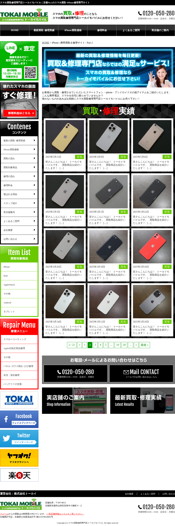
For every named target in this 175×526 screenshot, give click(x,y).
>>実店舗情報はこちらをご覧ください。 (65, 514)
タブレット (9, 311)
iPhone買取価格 (72, 30)
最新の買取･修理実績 (14, 140)
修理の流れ (9, 176)
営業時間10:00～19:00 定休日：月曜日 (75, 373)
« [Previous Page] (79, 344)
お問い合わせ (10, 239)
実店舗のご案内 (160, 30)
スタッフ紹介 (10, 203)
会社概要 (8, 230)
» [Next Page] (136, 344)
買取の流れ (9, 158)
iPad (6, 275)
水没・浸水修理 (11, 375)
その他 (7, 293)
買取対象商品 (10, 167)
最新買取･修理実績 (44, 30)
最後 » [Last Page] (144, 344)
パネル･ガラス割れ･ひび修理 (18, 366)
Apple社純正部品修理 (14, 348)
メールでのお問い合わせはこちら (141, 373)
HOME (15, 30)
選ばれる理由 (10, 194)
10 (117, 344)
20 (124, 344)
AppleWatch (9, 284)
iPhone (7, 266)
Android (7, 302)
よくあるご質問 (131, 30)
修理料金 (102, 30)
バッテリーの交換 (13, 384)
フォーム (4, 514)
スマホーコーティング (15, 339)
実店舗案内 (9, 212)
